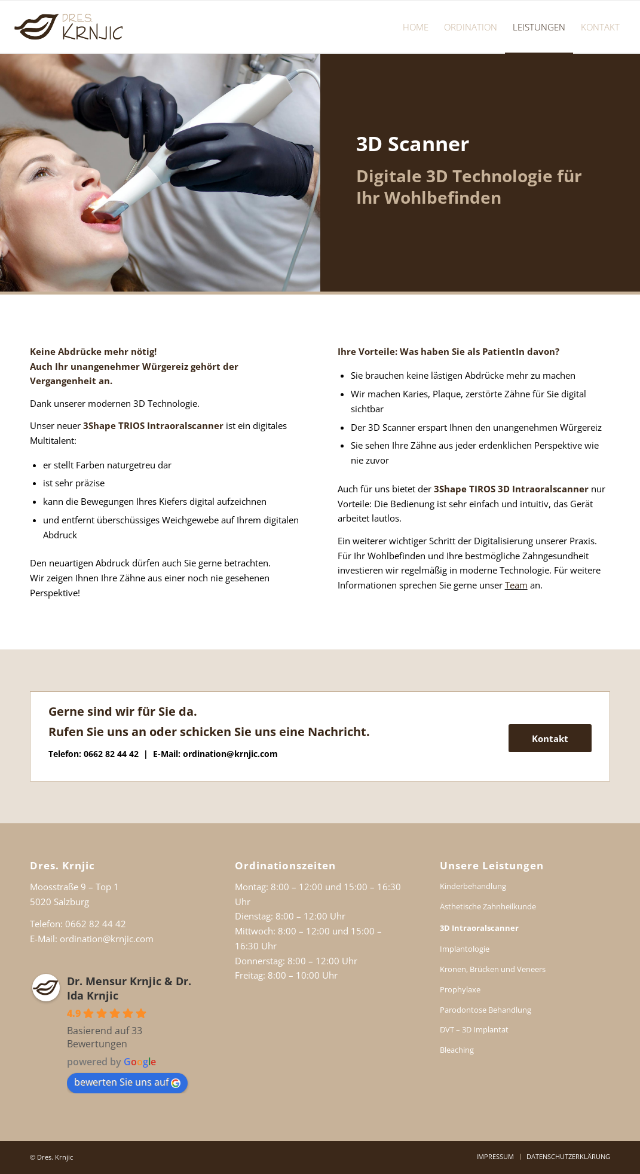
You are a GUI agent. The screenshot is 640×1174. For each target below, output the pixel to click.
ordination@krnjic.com (230, 753)
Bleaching (457, 1049)
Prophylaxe (460, 989)
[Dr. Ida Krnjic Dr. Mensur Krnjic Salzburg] (70, 27)
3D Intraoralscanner (479, 927)
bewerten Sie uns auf (127, 1082)
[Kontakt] (550, 738)
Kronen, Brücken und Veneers (493, 969)
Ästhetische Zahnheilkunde (488, 906)
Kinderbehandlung (473, 886)
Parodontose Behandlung (485, 1009)
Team (516, 585)
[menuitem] (415, 27)
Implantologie (464, 948)
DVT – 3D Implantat (474, 1029)
